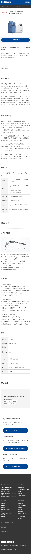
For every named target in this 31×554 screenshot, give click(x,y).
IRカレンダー (21, 515)
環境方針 (3, 515)
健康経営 (3, 516)
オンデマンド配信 (22, 495)
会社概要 (3, 505)
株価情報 (20, 509)
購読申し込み (16, 466)
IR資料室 (20, 507)
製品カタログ (21, 487)
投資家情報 (21, 500)
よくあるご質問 (21, 516)
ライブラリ (21, 484)
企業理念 (3, 507)
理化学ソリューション (24, 6)
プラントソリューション (6, 487)
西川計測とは (4, 503)
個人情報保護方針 (14, 545)
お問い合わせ (16, 39)
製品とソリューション (11, 6)
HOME (2, 6)
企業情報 (3, 500)
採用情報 (3, 527)
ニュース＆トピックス (7, 522)
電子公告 (20, 518)
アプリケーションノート (23, 489)
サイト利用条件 (4, 545)
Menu (27, 2)
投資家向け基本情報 (22, 513)
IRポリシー (20, 503)
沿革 (2, 511)
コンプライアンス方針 (6, 513)
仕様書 (19, 491)
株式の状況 (20, 511)
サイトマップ (23, 545)
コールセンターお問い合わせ (16, 448)
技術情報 (20, 493)
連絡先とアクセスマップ (6, 509)
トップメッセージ (22, 505)
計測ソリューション (5, 491)
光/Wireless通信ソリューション (8, 496)
